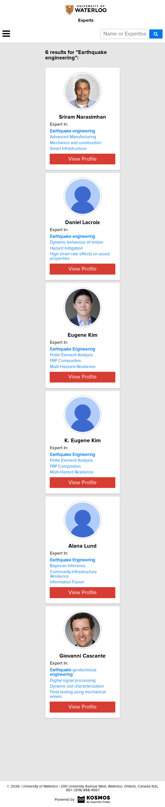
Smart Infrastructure (68, 148)
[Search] (156, 33)
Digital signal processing (73, 727)
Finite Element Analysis (71, 374)
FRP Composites (65, 380)
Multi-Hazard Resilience (72, 500)
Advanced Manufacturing (73, 137)
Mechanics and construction (75, 143)
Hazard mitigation (66, 260)
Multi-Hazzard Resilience (73, 386)
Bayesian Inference (68, 605)
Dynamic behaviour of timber (77, 254)
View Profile (82, 168)
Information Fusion (67, 622)
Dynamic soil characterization (77, 733)
